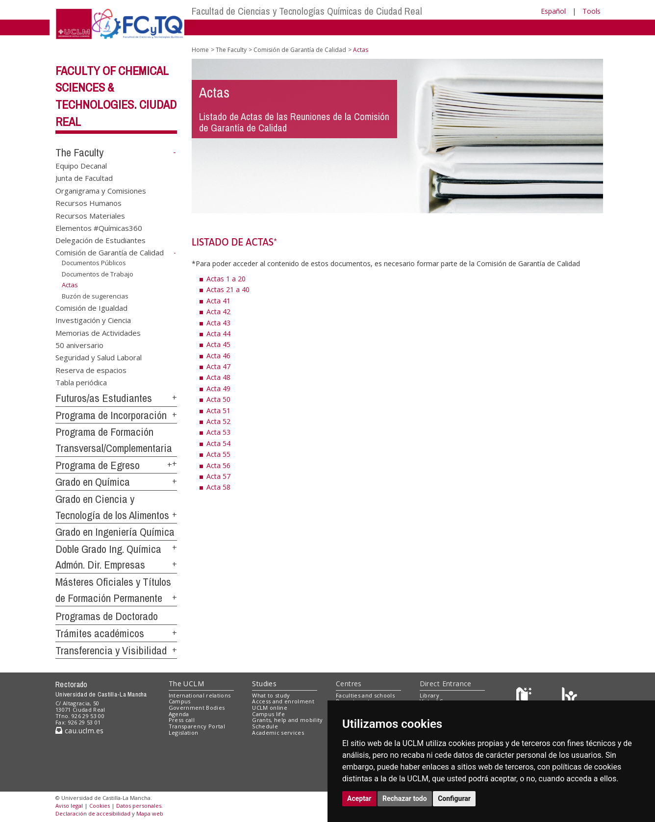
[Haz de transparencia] (525, 697)
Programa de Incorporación (111, 415)
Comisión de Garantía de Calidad (109, 252)
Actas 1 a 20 (226, 278)
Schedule (265, 726)
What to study (271, 695)
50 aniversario (79, 345)
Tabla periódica (81, 382)
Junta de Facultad (84, 178)
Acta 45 (218, 344)
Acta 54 (218, 443)
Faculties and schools (365, 695)
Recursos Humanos (88, 203)
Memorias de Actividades (98, 332)
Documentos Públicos (94, 262)
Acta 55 (218, 454)
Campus (180, 701)
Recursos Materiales (90, 215)
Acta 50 (218, 399)
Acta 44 (218, 333)
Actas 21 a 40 (228, 289)
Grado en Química (92, 481)
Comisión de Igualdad (91, 307)
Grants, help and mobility (287, 719)
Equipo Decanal (81, 165)
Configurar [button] (454, 798)
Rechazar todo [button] (404, 798)
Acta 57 (218, 476)
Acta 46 (218, 355)
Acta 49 (218, 388)
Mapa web (149, 813)
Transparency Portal (197, 726)
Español (553, 11)
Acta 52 (218, 421)
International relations (200, 695)
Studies (264, 683)
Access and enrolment (283, 701)
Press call (182, 719)
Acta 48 (218, 377)
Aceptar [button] (359, 798)
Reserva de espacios (90, 369)
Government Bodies (197, 707)
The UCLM (186, 683)
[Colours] (569, 697)
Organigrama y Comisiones (100, 190)
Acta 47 (218, 366)
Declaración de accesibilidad (92, 813)
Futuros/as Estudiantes (103, 398)
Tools (591, 11)
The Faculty (79, 152)
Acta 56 (218, 465)
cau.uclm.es (79, 730)
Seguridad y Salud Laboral (98, 357)
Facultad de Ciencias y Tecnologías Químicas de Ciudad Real (307, 11)
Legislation (184, 732)
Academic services (278, 732)
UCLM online (269, 707)
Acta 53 (218, 432)
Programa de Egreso (97, 465)
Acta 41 (218, 300)
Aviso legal (69, 805)
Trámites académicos (99, 633)
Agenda (179, 714)
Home (200, 50)
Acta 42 (218, 311)
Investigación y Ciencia (93, 320)
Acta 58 (218, 487)
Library (429, 695)
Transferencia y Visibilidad (111, 650)
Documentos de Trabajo (97, 274)
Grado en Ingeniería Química (115, 531)
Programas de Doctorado (106, 616)
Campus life (268, 714)
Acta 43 (218, 322)
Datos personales (138, 805)
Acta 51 (218, 410)
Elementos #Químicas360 (98, 227)
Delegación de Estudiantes (100, 240)
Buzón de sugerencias (95, 296)
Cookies (99, 805)
